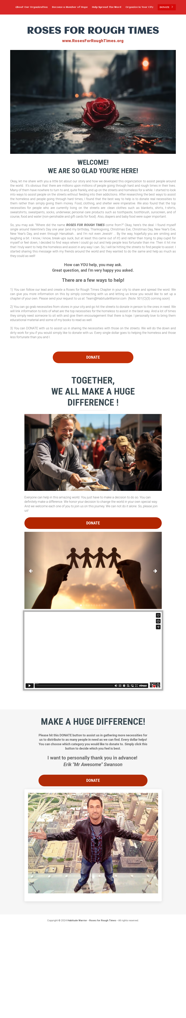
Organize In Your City (139, 7)
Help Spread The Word (106, 7)
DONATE (166, 7)
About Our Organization (32, 7)
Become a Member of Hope (70, 7)
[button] (34, 570)
